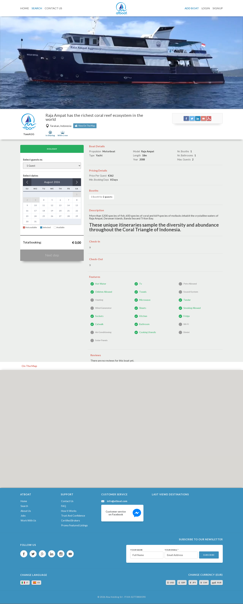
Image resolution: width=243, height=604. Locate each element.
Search (24, 506)
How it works (68, 510)
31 (35, 221)
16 (27, 211)
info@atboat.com (117, 501)
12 (52, 205)
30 (27, 221)
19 (52, 211)
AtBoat (121, 8)
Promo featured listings (74, 525)
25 (44, 216)
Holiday (52, 149)
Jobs (23, 515)
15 (77, 205)
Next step (52, 255)
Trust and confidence (73, 515)
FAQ (63, 506)
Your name (136, 550)
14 (68, 205)
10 (35, 205)
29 (77, 216)
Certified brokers (70, 520)
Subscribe (208, 555)
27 (60, 216)
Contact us (67, 501)
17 (35, 211)
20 (60, 211)
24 (35, 216)
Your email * (171, 550)
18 (44, 211)
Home (24, 501)
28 (68, 216)
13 (60, 205)
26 (52, 216)
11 (44, 205)
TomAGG (28, 134)
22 (77, 211)
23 (27, 216)
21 (68, 211)
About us (26, 510)
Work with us (28, 520)
